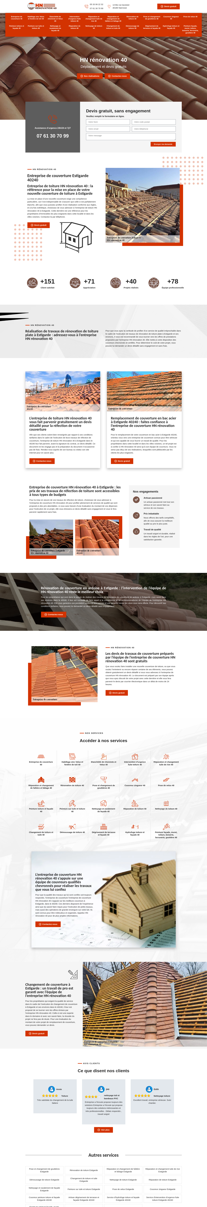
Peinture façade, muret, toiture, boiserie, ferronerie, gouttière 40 (190, 29)
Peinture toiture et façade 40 (16, 27)
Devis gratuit (168, 6)
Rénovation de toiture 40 (132, 18)
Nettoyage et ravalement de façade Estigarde (44, 1189)
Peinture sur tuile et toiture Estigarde (84, 1189)
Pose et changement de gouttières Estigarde (44, 1170)
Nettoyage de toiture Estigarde (123, 1180)
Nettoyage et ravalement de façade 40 (55, 28)
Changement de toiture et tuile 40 (113, 27)
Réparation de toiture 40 (74, 27)
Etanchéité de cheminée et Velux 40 (55, 19)
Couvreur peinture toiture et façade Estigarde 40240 (44, 1198)
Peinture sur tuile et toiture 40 (36, 27)
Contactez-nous (117, 76)
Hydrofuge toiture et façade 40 (171, 27)
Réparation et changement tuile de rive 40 (93, 19)
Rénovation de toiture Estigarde (84, 1170)
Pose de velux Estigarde (123, 1189)
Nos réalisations (89, 76)
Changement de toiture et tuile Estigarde (83, 1179)
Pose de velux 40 (190, 17)
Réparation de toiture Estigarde (163, 1180)
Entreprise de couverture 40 (16, 18)
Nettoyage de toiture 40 (93, 27)
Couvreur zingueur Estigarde (162, 1189)
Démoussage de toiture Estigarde (44, 1180)
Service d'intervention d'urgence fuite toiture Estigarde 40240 (162, 1198)
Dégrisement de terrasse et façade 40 (151, 27)
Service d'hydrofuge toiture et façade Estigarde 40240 (123, 1198)
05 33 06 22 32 (96, 4)
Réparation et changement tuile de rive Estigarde (162, 1170)
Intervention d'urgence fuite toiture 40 (74, 19)
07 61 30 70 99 (96, 8)
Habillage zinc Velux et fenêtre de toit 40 (36, 18)
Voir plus (103, 1130)
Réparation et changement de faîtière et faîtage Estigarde (123, 1170)
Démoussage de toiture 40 (132, 27)
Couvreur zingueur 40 (171, 18)
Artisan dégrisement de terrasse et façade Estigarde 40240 (83, 1198)
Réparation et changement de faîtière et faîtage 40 (113, 19)
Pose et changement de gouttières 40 (151, 18)
